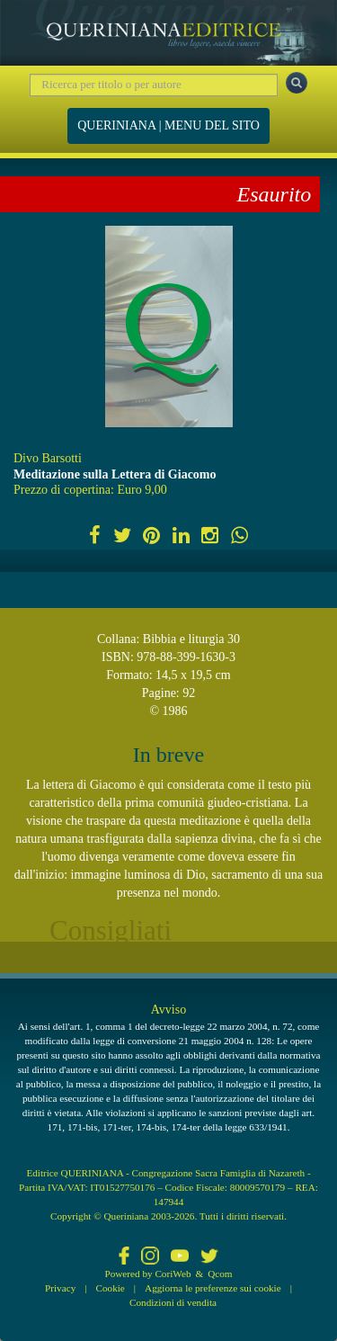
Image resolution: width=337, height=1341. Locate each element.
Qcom (220, 1273)
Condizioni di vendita (173, 1302)
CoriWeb (173, 1273)
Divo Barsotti (47, 458)
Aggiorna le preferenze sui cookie (213, 1288)
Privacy (60, 1288)
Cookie (110, 1288)
